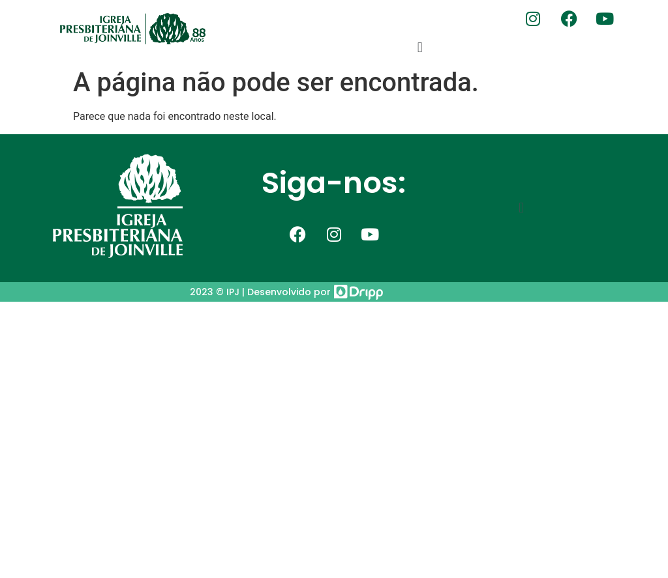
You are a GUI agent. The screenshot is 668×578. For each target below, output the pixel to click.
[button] (419, 47)
